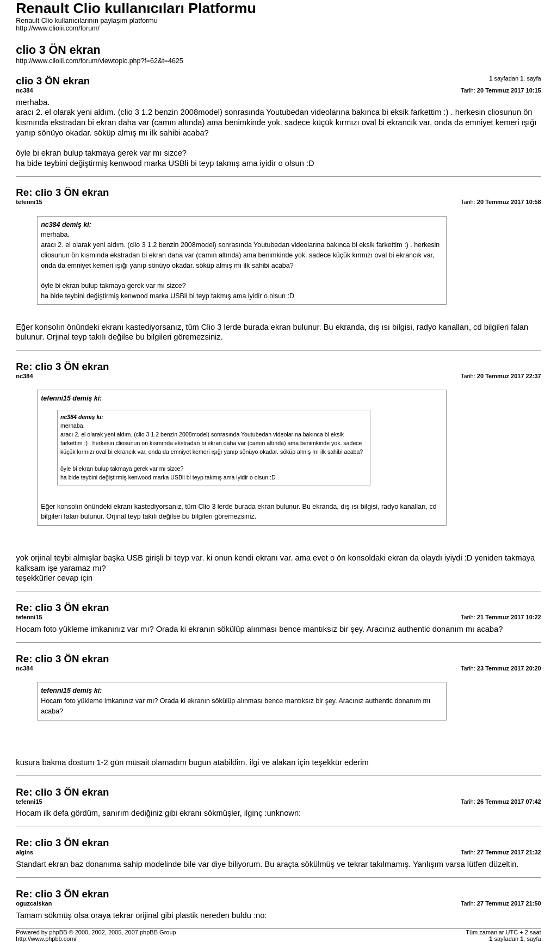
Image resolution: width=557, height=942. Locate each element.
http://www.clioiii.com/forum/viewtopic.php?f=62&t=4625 (99, 61)
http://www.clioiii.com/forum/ (58, 28)
